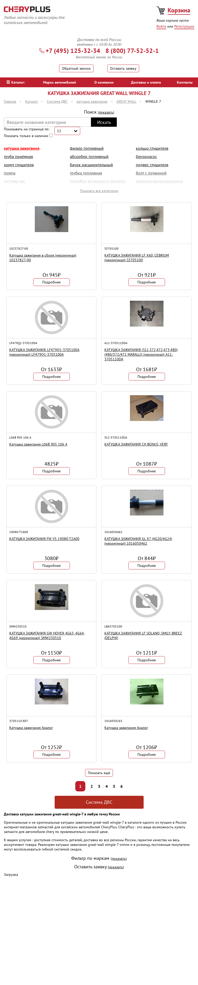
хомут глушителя (19, 164)
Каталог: (15, 82)
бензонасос (146, 156)
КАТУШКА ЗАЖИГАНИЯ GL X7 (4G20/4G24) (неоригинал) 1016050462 (138, 541)
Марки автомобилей (59, 82)
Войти (161, 26)
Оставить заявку (123, 68)
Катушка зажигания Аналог (31, 727)
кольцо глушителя (152, 148)
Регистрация (184, 26)
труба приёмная (18, 156)
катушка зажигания (21, 148)
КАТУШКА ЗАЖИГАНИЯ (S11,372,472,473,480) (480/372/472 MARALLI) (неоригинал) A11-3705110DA (141, 354)
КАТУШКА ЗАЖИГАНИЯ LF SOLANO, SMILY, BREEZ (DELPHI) (143, 635)
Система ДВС (99, 802)
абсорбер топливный (89, 156)
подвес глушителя (152, 164)
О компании (104, 82)
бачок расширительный (91, 164)
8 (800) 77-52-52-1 (132, 51)
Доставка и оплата (146, 82)
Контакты (185, 82)
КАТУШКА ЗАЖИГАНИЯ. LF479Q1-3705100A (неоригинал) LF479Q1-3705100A (44, 352)
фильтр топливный (87, 148)
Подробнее (51, 282)
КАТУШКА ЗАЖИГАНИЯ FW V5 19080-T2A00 (44, 538)
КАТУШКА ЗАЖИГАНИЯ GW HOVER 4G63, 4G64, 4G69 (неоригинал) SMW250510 (47, 635)
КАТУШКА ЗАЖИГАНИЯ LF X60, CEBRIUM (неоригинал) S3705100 (136, 257)
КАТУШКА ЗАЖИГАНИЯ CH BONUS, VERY (136, 444)
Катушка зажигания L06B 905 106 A (38, 444)
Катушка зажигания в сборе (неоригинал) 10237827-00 (42, 257)
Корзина (179, 10)
